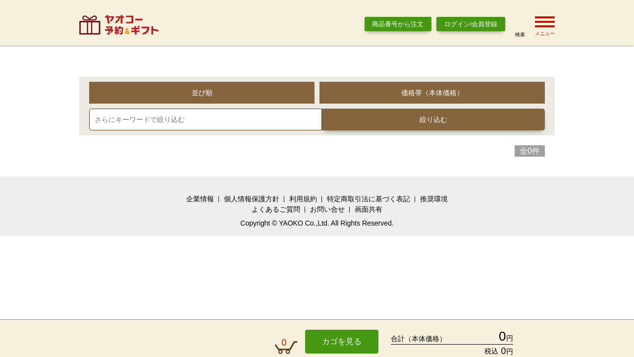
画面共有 (368, 209)
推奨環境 (434, 199)
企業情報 (200, 199)
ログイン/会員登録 (471, 24)
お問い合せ (327, 209)
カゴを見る (342, 341)
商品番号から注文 (397, 24)
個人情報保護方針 (251, 199)
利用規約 (303, 199)
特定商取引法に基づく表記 (368, 199)
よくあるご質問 (276, 209)
